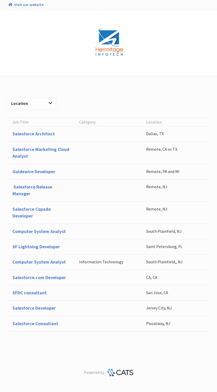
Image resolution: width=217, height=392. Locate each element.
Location (31, 103)
